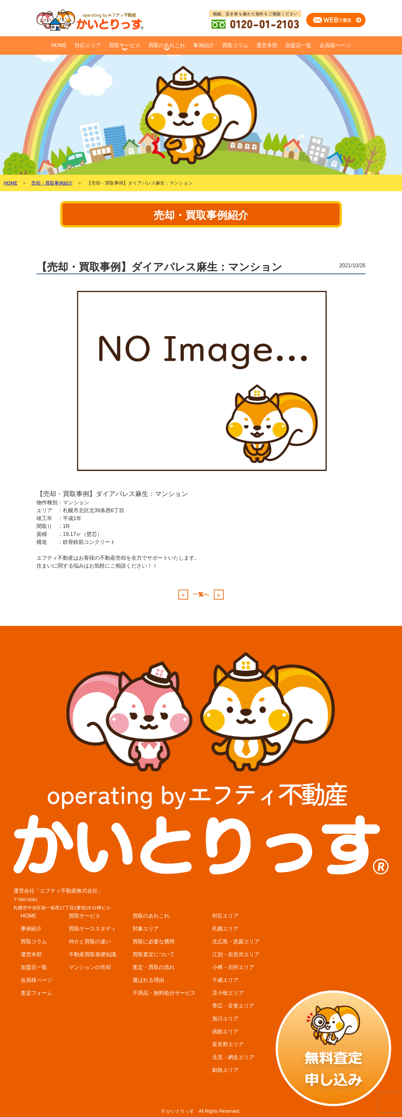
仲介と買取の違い (90, 941)
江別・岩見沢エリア (236, 954)
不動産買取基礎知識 (92, 954)
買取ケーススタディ (92, 928)
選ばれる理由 (148, 980)
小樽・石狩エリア (233, 967)
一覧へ (201, 594)
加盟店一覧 (298, 45)
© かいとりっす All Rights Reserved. (201, 1111)
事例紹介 (203, 45)
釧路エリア (225, 1070)
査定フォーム (36, 993)
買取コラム (235, 45)
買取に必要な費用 (154, 941)
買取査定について (154, 954)
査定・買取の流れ (154, 967)
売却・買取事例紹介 (52, 183)
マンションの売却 (90, 967)
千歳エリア (225, 980)
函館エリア (225, 1031)
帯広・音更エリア (233, 1006)
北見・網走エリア (233, 1057)
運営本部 (266, 45)
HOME (59, 45)
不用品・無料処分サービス (164, 993)
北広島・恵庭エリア (236, 941)
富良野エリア (228, 1044)
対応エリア (88, 45)
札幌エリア (225, 928)
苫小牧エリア (228, 993)
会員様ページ (335, 45)
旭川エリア (225, 1018)
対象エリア (146, 928)
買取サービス (124, 45)
